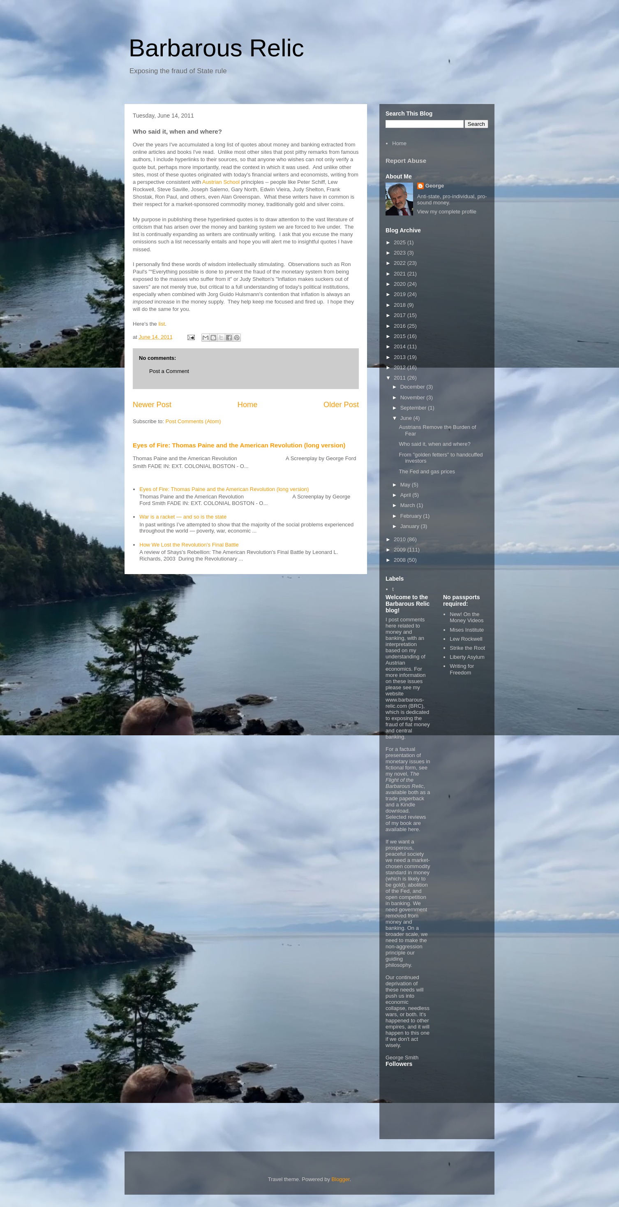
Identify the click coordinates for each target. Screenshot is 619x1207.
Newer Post (152, 405)
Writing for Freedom (462, 669)
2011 (400, 378)
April (406, 495)
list (161, 324)
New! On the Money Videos (466, 617)
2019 (400, 294)
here (413, 829)
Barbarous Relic (216, 48)
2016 (400, 326)
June (406, 418)
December (413, 387)
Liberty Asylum (467, 657)
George (434, 186)
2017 (400, 315)
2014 (400, 346)
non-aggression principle (404, 949)
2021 (400, 274)
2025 (400, 242)
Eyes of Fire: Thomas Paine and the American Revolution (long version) (239, 445)
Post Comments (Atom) (193, 421)
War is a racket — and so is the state (182, 517)
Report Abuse (406, 160)
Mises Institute (467, 630)
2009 (400, 550)
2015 (400, 336)
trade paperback (405, 798)
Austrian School (221, 182)
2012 (400, 367)
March (408, 505)
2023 (400, 253)
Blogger (341, 1179)
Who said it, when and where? (434, 444)
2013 (400, 357)
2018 (400, 305)
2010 (400, 539)
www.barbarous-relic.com (405, 703)
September (414, 408)
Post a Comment (169, 371)
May (406, 485)
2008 (400, 560)
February (411, 516)
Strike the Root (467, 648)
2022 (400, 263)
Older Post (341, 405)
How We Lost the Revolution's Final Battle (188, 545)
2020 (400, 284)
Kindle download (400, 808)
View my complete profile (446, 212)
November (413, 397)
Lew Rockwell (466, 639)
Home (248, 405)
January (410, 526)
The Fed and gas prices (427, 471)
